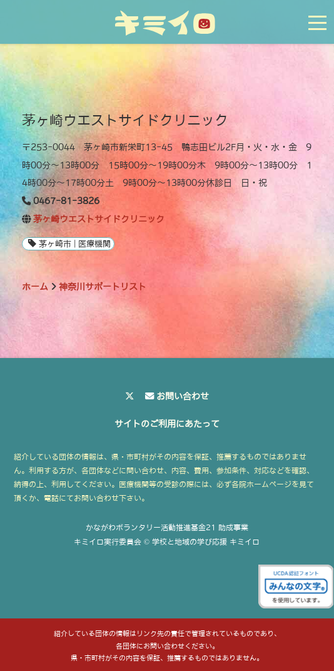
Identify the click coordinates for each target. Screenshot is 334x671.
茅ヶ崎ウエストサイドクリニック (98, 219)
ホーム (35, 286)
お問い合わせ (182, 396)
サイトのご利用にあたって (167, 423)
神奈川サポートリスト (102, 286)
